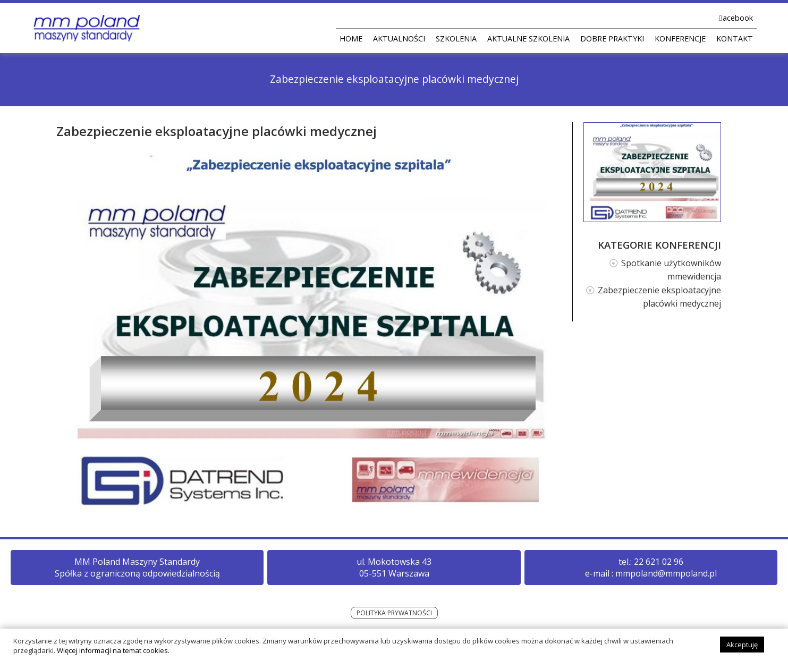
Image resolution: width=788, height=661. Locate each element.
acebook (738, 18)
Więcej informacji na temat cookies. (113, 655)
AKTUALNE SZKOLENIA (528, 38)
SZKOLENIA (456, 38)
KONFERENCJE (680, 38)
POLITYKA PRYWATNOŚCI (394, 612)
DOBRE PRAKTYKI (612, 38)
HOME (351, 38)
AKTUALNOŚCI (399, 38)
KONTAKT (734, 38)
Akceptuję (742, 649)
